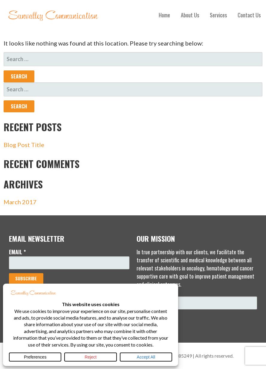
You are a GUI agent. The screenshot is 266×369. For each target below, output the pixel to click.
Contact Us (249, 15)
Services (218, 15)
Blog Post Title (24, 144)
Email (17, 252)
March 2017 (20, 201)
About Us (190, 15)
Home (164, 15)
